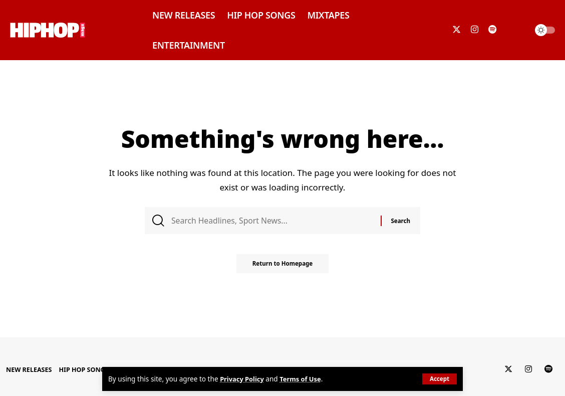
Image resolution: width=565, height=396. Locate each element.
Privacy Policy (243, 379)
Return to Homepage (282, 267)
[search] (516, 30)
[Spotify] (492, 30)
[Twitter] (456, 30)
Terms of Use (304, 379)
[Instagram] (474, 30)
